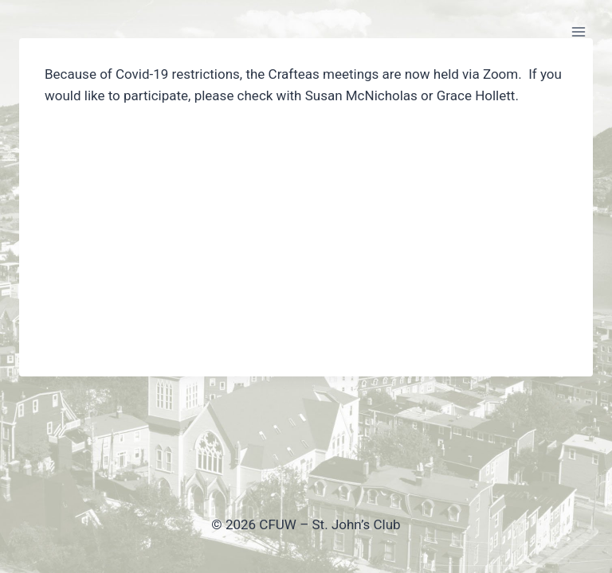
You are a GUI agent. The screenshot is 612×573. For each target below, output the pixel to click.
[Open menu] (578, 31)
